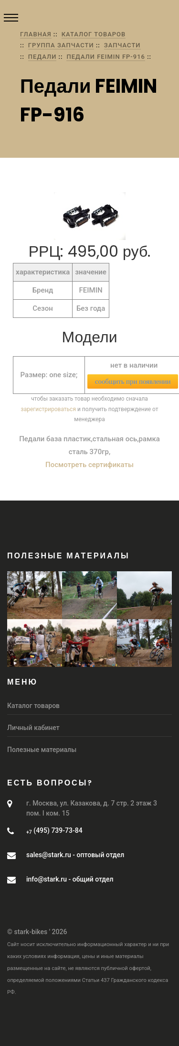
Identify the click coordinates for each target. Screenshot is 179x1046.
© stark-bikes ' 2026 (37, 932)
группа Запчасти (61, 45)
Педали (42, 56)
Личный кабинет (33, 727)
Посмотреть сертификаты (89, 464)
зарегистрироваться (48, 409)
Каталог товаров (94, 34)
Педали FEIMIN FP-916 (105, 56)
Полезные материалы (41, 749)
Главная (36, 34)
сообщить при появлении (132, 381)
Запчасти (122, 45)
